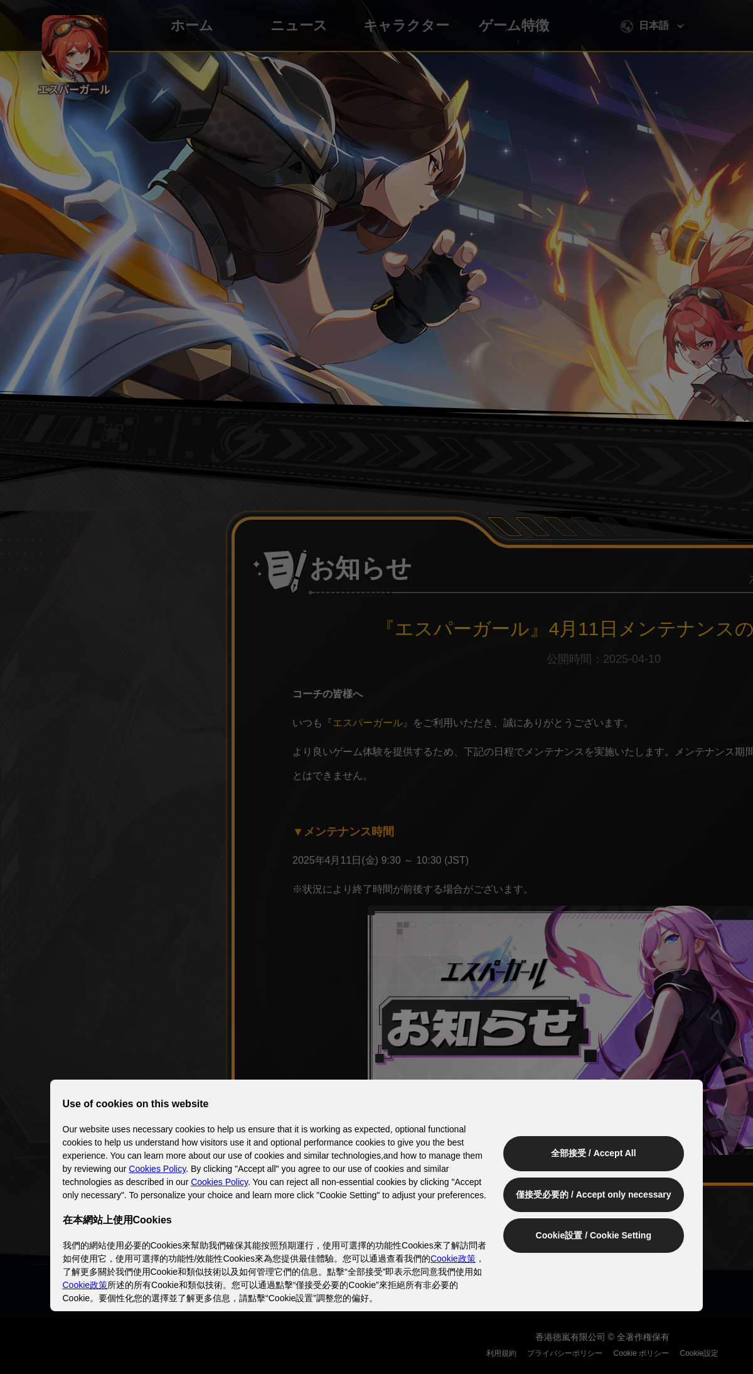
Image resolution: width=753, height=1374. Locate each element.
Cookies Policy (157, 1169)
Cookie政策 (453, 1258)
